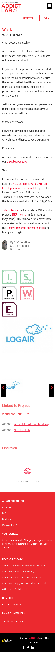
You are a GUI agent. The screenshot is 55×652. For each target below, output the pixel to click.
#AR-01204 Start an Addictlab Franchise (22, 577)
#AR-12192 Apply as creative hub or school (24, 583)
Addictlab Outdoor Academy (31, 424)
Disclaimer (7, 519)
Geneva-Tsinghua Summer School (25, 227)
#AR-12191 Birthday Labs (15, 589)
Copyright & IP (9, 525)
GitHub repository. (16, 161)
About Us (7, 507)
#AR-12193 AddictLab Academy (18, 571)
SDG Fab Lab (22, 430)
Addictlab (34, 637)
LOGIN (46, 18)
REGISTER (28, 18)
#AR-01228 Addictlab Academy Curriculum (24, 565)
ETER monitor (19, 214)
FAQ (4, 513)
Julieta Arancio (10, 210)
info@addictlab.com (13, 621)
